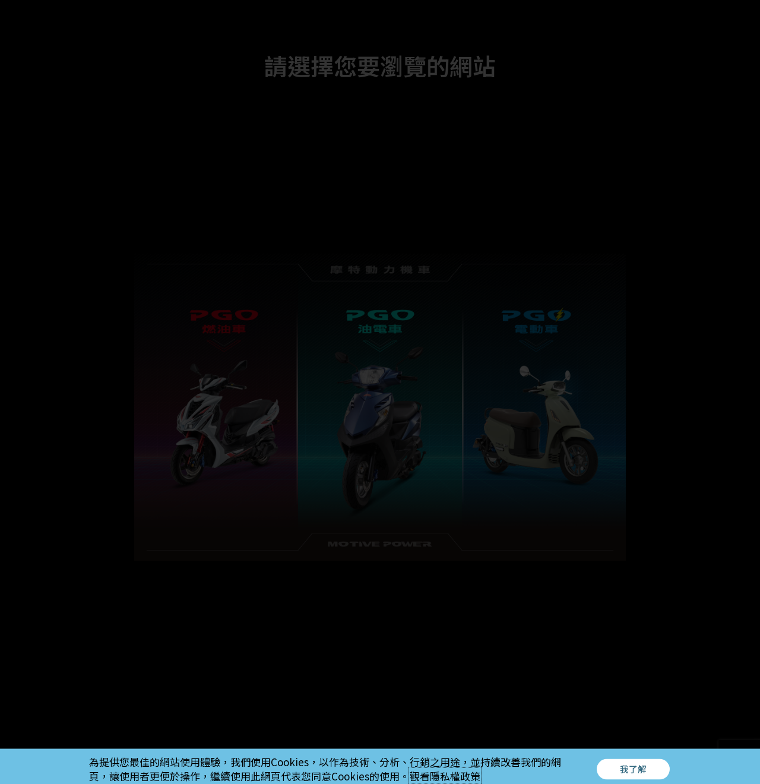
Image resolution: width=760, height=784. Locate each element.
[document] (380, 392)
